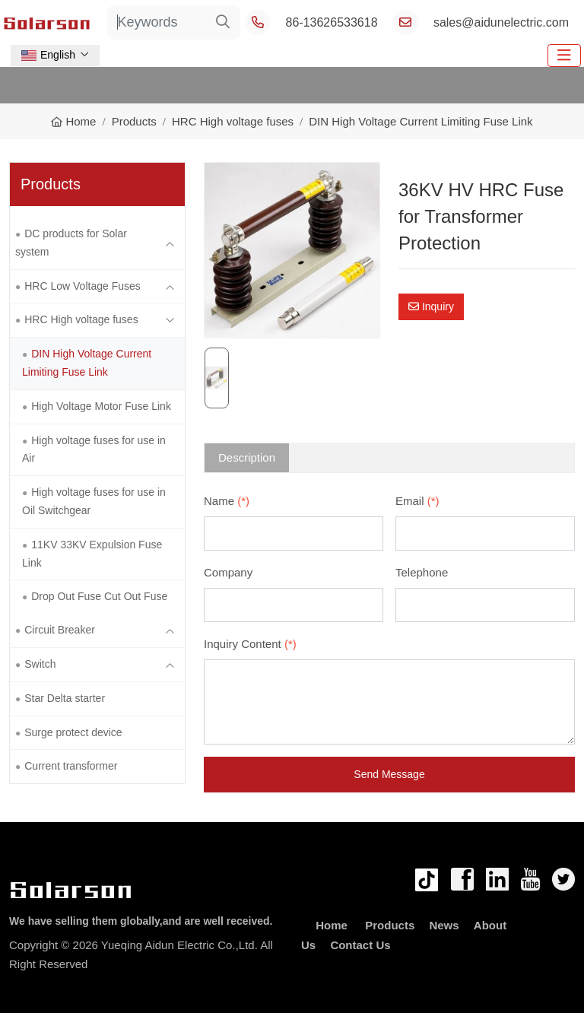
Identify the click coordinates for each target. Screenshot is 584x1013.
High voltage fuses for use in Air (94, 449)
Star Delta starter (64, 698)
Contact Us (360, 944)
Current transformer (70, 766)
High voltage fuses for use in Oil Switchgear (94, 501)
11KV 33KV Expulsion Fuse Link (92, 553)
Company (228, 572)
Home (332, 925)
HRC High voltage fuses (81, 319)
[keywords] (157, 22)
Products (389, 925)
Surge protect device (73, 732)
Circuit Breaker (59, 630)
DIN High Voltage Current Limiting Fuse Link (86, 363)
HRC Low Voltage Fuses (82, 286)
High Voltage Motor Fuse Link (101, 406)
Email (417, 500)
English (48, 55)
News (444, 925)
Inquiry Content (250, 643)
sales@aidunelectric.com (501, 22)
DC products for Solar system (71, 242)
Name (226, 500)
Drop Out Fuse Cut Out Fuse (99, 596)
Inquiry (431, 306)
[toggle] (564, 55)
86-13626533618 (332, 22)
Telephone (421, 572)
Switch (40, 664)
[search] (223, 22)
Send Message (389, 774)
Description (246, 457)
